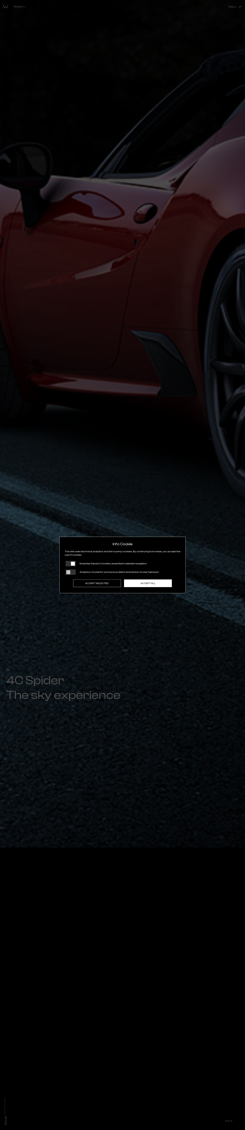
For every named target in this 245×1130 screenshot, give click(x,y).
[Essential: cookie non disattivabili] (71, 563)
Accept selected (97, 583)
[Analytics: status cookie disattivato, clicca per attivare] (71, 572)
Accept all (148, 583)
